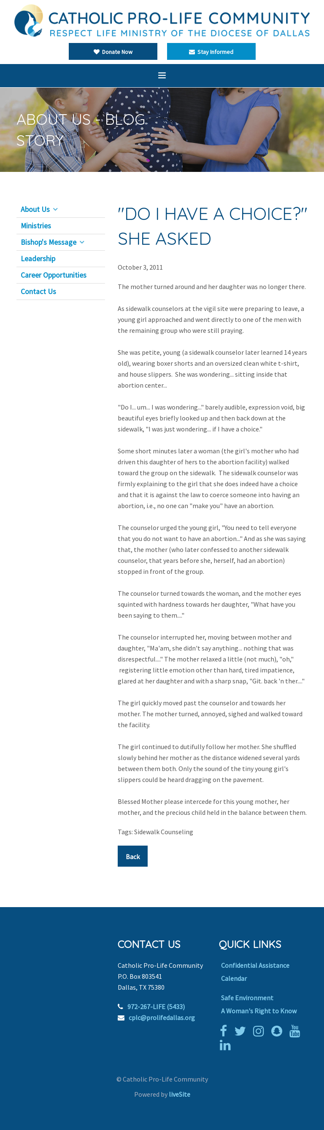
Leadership (38, 258)
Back (133, 856)
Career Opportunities (53, 275)
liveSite (179, 1094)
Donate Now (113, 52)
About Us (35, 209)
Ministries (36, 225)
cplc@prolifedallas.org (162, 1017)
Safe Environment (247, 997)
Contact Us (38, 291)
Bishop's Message (48, 242)
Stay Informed (211, 52)
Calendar (234, 978)
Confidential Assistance (255, 965)
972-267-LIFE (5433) (156, 1006)
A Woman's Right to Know (259, 1011)
